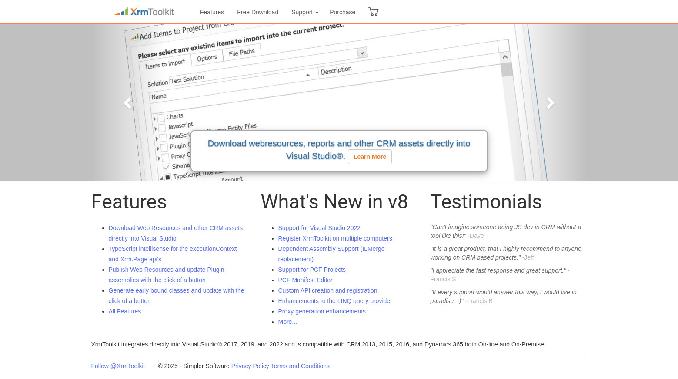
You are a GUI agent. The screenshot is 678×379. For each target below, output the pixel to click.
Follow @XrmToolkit (118, 366)
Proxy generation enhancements (322, 311)
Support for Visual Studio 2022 (319, 227)
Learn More (370, 156)
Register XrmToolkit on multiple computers (335, 238)
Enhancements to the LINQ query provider (335, 300)
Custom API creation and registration (327, 290)
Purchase (342, 12)
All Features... (127, 311)
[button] (128, 102)
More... (287, 321)
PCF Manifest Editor (305, 280)
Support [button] (305, 12)
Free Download (257, 12)
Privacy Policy (250, 366)
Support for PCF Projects (312, 269)
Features (212, 12)
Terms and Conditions (300, 366)
